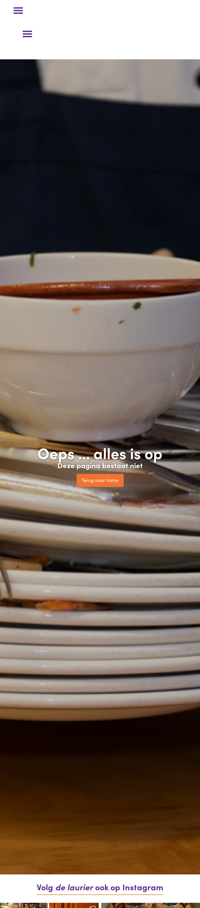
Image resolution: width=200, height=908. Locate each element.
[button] (18, 10)
